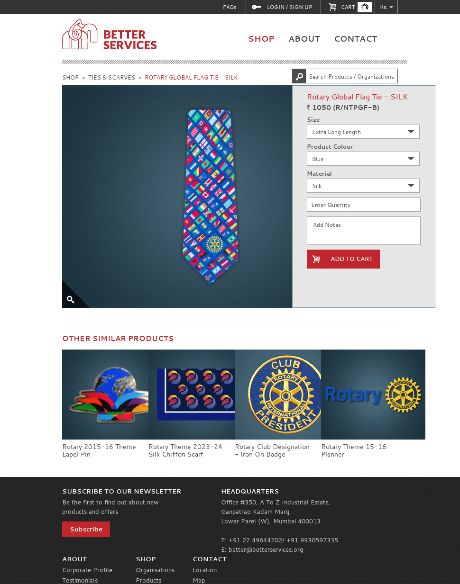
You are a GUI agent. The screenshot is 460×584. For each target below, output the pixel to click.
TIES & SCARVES (111, 77)
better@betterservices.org (266, 549)
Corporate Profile (87, 570)
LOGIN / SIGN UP (289, 7)
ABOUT (304, 38)
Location (205, 570)
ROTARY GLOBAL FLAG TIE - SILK (191, 77)
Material (319, 174)
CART (356, 7)
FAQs (229, 7)
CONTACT (355, 38)
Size (313, 120)
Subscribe (86, 529)
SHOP (261, 38)
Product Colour (330, 147)
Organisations (155, 570)
